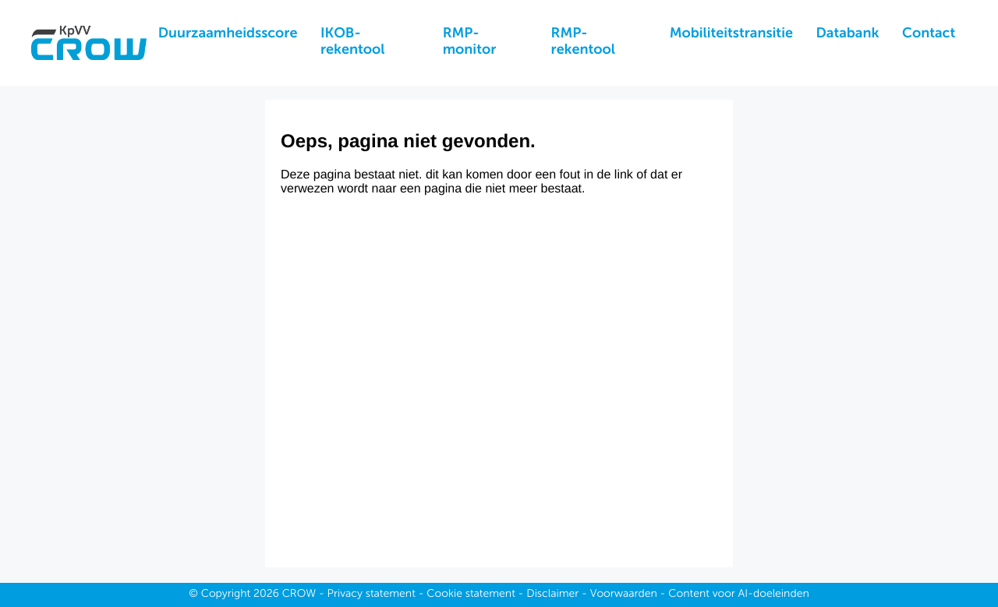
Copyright (226, 594)
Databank (847, 34)
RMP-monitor (470, 42)
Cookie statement (470, 594)
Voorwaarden (623, 594)
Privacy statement (371, 594)
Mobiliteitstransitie (731, 34)
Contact (928, 34)
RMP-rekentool (583, 42)
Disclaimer (552, 594)
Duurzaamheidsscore (228, 34)
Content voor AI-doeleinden (738, 594)
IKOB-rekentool (352, 42)
